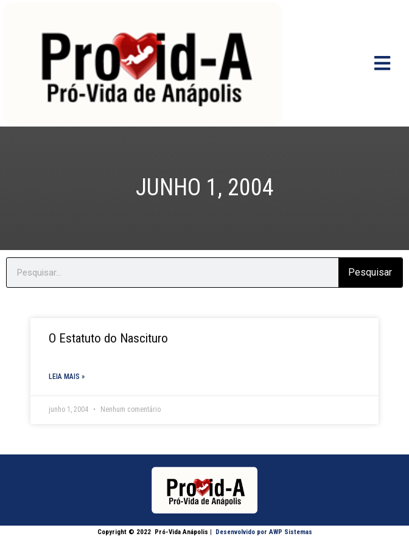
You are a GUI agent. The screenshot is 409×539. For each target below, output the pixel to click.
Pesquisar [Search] (370, 272)
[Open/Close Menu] (382, 63)
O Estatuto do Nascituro (108, 338)
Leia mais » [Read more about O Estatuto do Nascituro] (67, 376)
